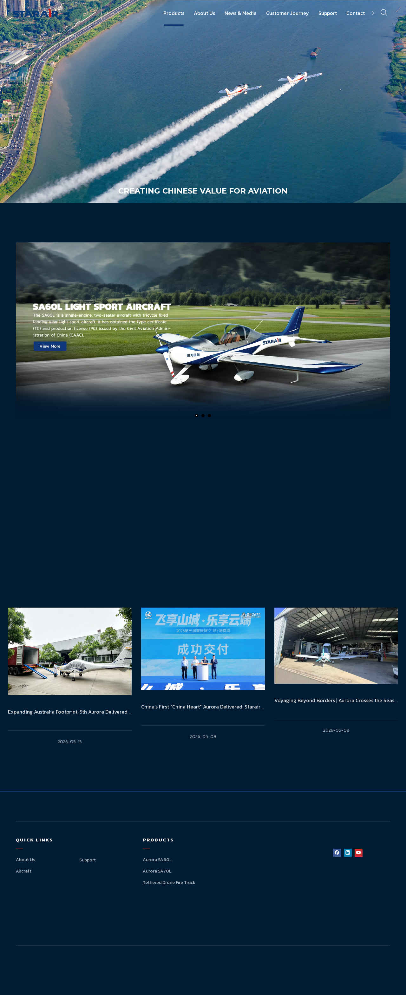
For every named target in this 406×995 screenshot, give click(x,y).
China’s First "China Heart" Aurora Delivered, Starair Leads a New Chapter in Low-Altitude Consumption (260, 706)
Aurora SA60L (157, 859)
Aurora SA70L (157, 871)
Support (327, 13)
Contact (355, 13)
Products (173, 13)
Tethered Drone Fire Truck (169, 882)
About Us (204, 13)
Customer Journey (287, 13)
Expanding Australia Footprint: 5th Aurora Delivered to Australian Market (92, 711)
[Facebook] (337, 852)
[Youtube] (359, 852)
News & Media (241, 13)
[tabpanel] (70, 687)
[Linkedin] (348, 852)
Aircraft (23, 871)
